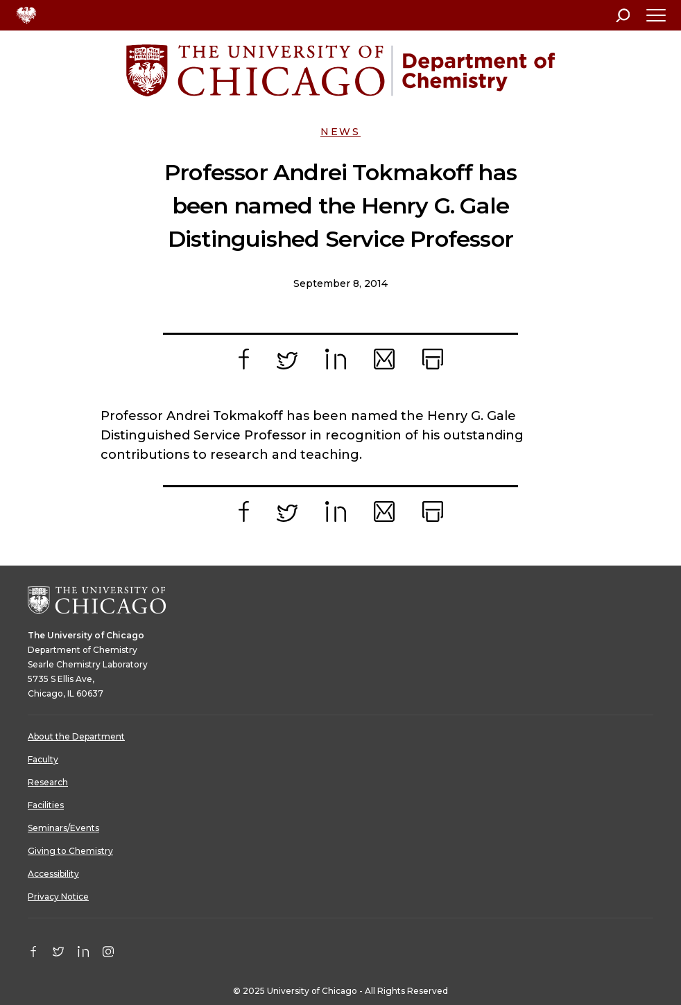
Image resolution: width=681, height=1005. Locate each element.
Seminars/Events (63, 828)
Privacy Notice (58, 896)
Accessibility (53, 873)
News (340, 131)
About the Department (76, 736)
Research (48, 782)
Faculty (43, 759)
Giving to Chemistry (70, 851)
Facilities (46, 805)
